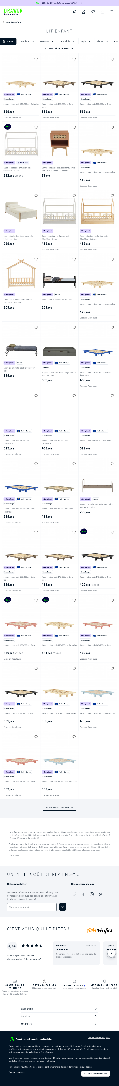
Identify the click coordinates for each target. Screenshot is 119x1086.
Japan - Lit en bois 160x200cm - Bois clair (97, 172)
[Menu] (112, 11)
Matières (47, 41)
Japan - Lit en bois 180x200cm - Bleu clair (59, 781)
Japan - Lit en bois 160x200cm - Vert (95, 440)
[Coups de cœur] (93, 11)
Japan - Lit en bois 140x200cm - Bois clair (21, 104)
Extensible (68, 41)
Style (86, 41)
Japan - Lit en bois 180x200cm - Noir (19, 713)
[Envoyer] (62, 907)
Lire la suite (14, 855)
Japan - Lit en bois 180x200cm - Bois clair (97, 304)
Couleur (28, 41)
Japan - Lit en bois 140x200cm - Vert (57, 508)
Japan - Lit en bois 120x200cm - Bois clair (59, 645)
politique (81, 1066)
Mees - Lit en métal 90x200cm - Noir (57, 299)
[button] (59, 44)
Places (103, 41)
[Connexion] (83, 11)
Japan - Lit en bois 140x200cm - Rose (95, 645)
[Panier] (102, 11)
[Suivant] (111, 953)
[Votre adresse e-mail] (32, 907)
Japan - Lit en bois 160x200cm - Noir (95, 104)
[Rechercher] (74, 11)
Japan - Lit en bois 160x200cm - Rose (19, 645)
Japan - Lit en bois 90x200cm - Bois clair (59, 713)
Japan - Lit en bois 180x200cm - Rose (19, 781)
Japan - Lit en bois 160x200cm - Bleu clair (97, 713)
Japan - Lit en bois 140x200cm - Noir (95, 577)
